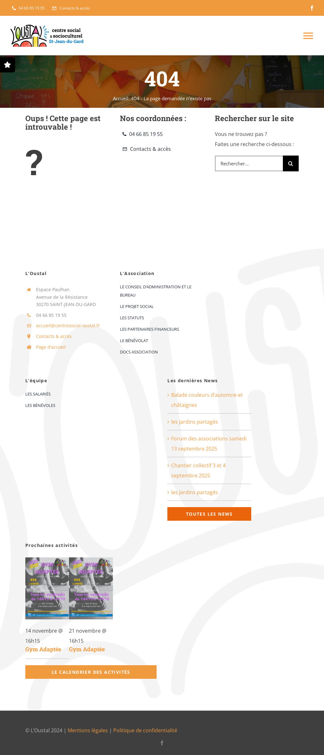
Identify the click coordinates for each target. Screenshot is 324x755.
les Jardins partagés (194, 421)
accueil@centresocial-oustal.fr (68, 325)
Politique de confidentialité (145, 730)
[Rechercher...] (249, 163)
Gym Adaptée (43, 649)
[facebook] (312, 7)
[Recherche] (291, 163)
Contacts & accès (54, 336)
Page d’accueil (51, 347)
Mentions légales (88, 730)
